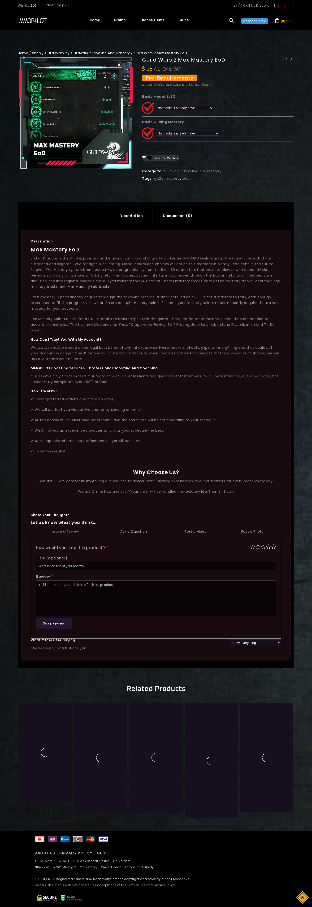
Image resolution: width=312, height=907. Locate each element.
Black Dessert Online (94, 861)
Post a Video (196, 531)
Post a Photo (252, 531)
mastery (172, 178)
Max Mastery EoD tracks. (89, 286)
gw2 (157, 178)
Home (95, 20)
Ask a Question (133, 531)
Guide (183, 20)
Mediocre (258, 546)
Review (44, 576)
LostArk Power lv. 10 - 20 (291, 62)
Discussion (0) (177, 215)
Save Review (54, 623)
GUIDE (103, 853)
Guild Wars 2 (56, 53)
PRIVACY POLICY (76, 853)
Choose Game (152, 20)
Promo (120, 20)
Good (268, 546)
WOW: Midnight (66, 867)
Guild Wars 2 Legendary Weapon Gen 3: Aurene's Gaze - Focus (286, 65)
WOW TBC (68, 861)
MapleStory (90, 867)
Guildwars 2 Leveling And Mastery (100, 53)
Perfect (273, 546)
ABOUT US (45, 853)
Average (263, 546)
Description (131, 215)
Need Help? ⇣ (59, 5)
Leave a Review (65, 531)
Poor (252, 546)
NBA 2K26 (44, 867)
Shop (36, 53)
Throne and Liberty (140, 867)
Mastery (61, 269)
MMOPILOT (48, 481)
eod (186, 178)
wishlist (24, 5)
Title (52, 558)
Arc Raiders (123, 861)
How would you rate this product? (72, 547)
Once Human (113, 867)
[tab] (131, 216)
